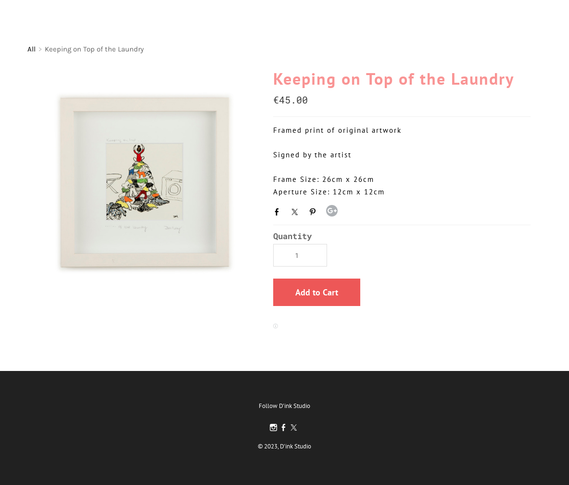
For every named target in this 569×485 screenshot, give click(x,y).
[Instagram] (273, 427)
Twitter (297, 211)
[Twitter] (293, 427)
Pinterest (314, 211)
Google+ (332, 211)
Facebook (279, 211)
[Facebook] (283, 427)
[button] (316, 292)
